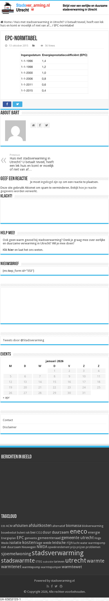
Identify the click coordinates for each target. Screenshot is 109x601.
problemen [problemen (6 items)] (93, 547)
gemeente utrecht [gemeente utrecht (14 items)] (77, 537)
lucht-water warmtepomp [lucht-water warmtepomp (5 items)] (89, 543)
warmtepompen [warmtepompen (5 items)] (51, 567)
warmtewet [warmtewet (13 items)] (72, 566)
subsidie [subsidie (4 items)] (48, 561)
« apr (6, 397)
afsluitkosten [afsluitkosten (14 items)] (40, 525)
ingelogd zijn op (51, 182)
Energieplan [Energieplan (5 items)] (8, 538)
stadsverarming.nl (63, 580)
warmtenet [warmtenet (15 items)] (11, 566)
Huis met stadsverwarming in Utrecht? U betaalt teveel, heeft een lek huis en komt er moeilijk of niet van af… (33, 162)
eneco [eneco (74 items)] (78, 531)
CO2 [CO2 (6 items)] (39, 532)
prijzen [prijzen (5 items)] (81, 547)
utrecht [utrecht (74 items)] (75, 560)
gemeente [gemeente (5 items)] (31, 538)
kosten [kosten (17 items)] (29, 542)
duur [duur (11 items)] (47, 532)
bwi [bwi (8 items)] (32, 532)
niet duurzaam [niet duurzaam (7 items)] (11, 547)
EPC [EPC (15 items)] (20, 537)
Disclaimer (10, 427)
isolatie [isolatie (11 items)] (15, 542)
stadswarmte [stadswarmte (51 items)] (18, 560)
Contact (8, 420)
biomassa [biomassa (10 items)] (73, 526)
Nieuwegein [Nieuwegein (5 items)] (29, 547)
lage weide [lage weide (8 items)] (43, 543)
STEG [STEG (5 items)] (38, 561)
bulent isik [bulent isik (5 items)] (23, 532)
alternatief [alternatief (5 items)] (58, 526)
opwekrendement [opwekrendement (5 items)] (59, 547)
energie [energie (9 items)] (94, 532)
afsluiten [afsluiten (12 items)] (20, 525)
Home (6, 22)
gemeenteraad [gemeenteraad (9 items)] (49, 538)
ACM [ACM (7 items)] (9, 526)
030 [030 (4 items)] (3, 526)
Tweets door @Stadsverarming (23, 340)
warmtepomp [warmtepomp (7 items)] (31, 567)
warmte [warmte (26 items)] (95, 561)
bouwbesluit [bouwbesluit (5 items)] (8, 532)
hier (11, 249)
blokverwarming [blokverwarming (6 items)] (92, 526)
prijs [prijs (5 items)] (73, 547)
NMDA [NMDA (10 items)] (42, 547)
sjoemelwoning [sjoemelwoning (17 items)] (16, 553)
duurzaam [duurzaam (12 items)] (60, 532)
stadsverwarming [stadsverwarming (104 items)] (58, 553)
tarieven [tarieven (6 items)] (59, 561)
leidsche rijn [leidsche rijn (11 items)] (62, 542)
